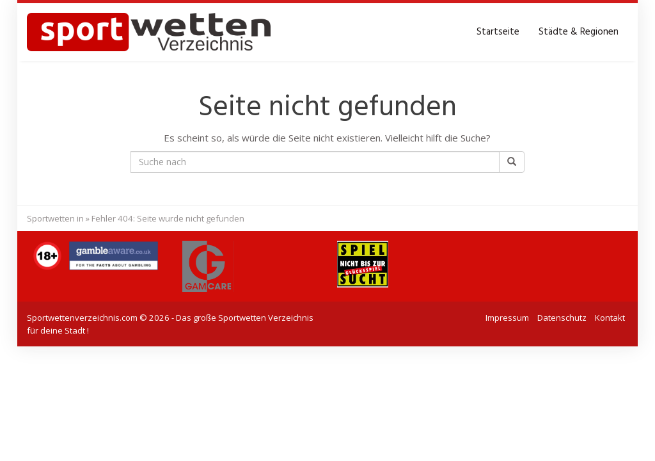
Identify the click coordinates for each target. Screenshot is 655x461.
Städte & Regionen (579, 32)
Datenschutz (562, 317)
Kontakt (610, 317)
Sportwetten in (55, 218)
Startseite (498, 32)
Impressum (507, 317)
